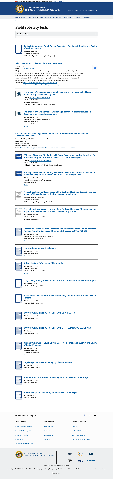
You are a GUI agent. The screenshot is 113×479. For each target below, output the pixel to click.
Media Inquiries (48, 426)
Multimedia (47, 431)
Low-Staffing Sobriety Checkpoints (40, 248)
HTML (26, 126)
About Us (70, 10)
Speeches (47, 439)
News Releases (48, 435)
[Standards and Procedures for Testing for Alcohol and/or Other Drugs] (18, 384)
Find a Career (19, 439)
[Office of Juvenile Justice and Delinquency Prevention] (70, 462)
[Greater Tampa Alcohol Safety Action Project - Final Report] (18, 399)
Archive (74, 426)
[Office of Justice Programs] (19, 9)
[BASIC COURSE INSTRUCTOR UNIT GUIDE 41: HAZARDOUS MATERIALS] (18, 335)
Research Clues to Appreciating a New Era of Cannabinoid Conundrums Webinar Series (48, 148)
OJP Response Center (78, 435)
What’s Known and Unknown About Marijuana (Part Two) (41, 85)
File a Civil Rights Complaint (23, 426)
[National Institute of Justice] (91, 455)
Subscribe (91, 10)
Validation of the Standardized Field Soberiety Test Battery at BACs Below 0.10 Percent (60, 296)
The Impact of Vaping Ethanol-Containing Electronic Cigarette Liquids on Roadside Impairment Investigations (57, 93)
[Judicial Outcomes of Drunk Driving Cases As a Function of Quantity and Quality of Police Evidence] (18, 53)
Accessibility (9, 469)
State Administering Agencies (81, 439)
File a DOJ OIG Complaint (23, 431)
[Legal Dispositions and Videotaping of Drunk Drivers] (18, 369)
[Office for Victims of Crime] (80, 462)
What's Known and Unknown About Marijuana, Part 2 (39, 63)
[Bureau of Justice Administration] (70, 455)
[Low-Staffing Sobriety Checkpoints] (18, 255)
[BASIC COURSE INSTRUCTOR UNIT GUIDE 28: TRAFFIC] (18, 320)
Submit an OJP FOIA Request (24, 443)
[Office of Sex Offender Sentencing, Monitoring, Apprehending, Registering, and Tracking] (91, 462)
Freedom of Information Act (92, 469)
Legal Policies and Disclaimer (63, 469)
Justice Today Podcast (27, 69)
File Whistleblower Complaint (23, 469)
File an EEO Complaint (22, 435)
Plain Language (38, 469)
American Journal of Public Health (40, 160)
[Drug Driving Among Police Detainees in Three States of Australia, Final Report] (18, 287)
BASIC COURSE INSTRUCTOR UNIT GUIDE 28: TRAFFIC (49, 313)
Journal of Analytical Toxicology (40, 97)
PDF (25, 221)
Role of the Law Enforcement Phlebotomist (43, 263)
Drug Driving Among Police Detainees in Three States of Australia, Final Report (60, 280)
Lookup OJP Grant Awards (80, 431)
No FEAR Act (77, 469)
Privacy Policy (49, 469)
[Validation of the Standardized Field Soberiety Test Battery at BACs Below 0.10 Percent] (18, 302)
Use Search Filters (23, 34)
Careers (85, 10)
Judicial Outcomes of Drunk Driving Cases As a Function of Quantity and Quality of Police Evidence (60, 47)
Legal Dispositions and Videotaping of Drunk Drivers (48, 362)
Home (16, 21)
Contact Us (78, 10)
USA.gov (104, 469)
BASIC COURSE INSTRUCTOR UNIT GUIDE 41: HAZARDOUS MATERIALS (57, 328)
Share (97, 11)
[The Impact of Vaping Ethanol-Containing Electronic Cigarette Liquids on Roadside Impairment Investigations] (18, 94)
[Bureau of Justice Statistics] (80, 456)
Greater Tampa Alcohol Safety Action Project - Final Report (51, 392)
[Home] (42, 9)
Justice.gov (56, 473)
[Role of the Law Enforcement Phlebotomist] (18, 270)
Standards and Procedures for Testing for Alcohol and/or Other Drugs (56, 377)
